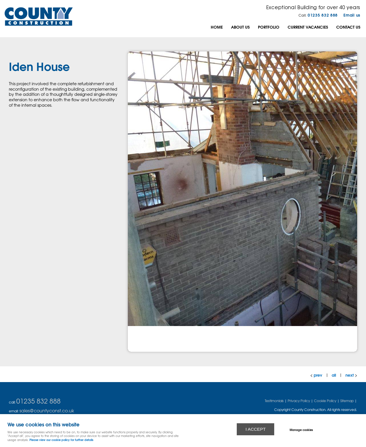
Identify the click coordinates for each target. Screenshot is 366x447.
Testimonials (274, 400)
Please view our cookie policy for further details (61, 439)
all (334, 374)
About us (240, 26)
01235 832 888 (323, 15)
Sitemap (347, 400)
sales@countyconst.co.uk (46, 410)
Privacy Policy (299, 400)
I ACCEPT (255, 429)
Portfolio (268, 26)
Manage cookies (301, 429)
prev (318, 374)
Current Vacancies (308, 26)
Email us (351, 15)
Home (217, 26)
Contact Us (348, 26)
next (349, 374)
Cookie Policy (325, 400)
